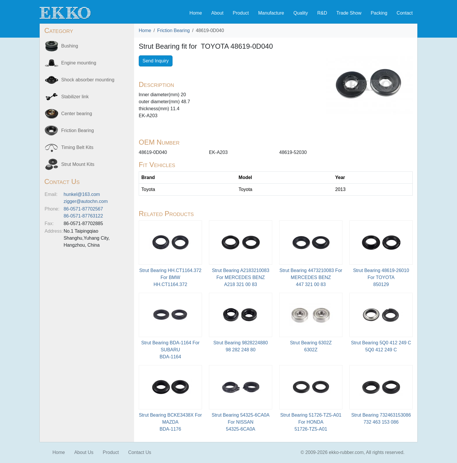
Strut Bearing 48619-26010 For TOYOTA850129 (381, 277)
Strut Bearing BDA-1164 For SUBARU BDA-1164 (170, 349)
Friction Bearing (173, 30)
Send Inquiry (156, 60)
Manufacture (271, 12)
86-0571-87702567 (83, 208)
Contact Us (139, 452)
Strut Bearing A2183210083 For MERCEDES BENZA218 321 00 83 (240, 277)
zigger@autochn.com (86, 201)
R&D (322, 12)
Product (241, 12)
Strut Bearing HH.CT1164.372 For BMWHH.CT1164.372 (170, 277)
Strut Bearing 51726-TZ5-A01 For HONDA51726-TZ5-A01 (311, 422)
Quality (300, 12)
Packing (379, 12)
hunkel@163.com (82, 194)
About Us (84, 452)
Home (195, 12)
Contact (405, 12)
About (217, 12)
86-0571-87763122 (83, 215)
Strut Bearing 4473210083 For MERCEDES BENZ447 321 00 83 (311, 277)
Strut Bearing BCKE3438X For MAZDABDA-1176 (170, 422)
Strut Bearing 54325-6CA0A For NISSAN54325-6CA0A (240, 422)
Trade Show (348, 12)
